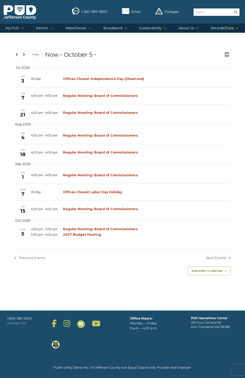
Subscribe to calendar (207, 270)
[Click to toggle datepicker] (70, 54)
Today (35, 54)
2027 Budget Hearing (82, 235)
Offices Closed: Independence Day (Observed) (103, 79)
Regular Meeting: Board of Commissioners (100, 96)
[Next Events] (24, 54)
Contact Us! (16, 323)
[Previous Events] (17, 54)
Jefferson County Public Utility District (20, 12)
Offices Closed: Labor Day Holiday (92, 192)
